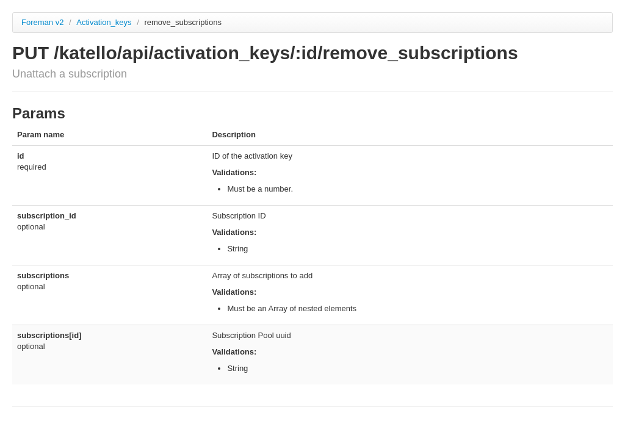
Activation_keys (105, 22)
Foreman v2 (42, 22)
